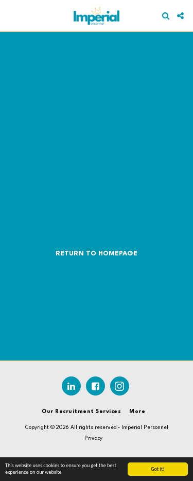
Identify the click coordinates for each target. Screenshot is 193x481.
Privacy (93, 438)
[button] (11, 15)
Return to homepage (96, 253)
